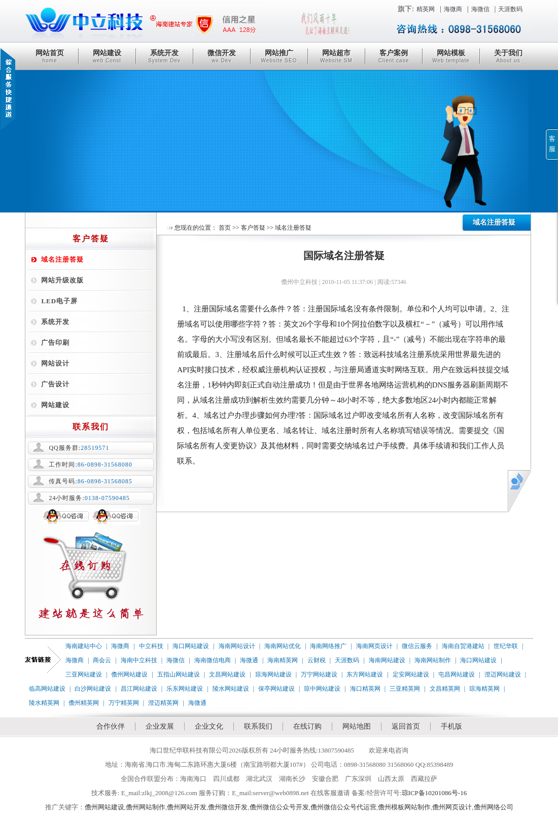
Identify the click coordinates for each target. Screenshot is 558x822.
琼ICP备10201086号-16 (434, 793)
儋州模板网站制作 (404, 807)
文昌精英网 (445, 688)
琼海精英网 (484, 688)
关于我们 (508, 56)
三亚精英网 (405, 688)
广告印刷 (55, 342)
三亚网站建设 (83, 674)
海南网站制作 (432, 660)
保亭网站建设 (276, 688)
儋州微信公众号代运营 (343, 807)
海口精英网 (365, 688)
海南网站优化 (282, 646)
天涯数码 (510, 9)
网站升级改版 (62, 280)
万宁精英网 (124, 702)
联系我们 (258, 726)
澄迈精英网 (163, 702)
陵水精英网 (44, 702)
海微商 (453, 9)
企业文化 (209, 726)
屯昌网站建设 (456, 674)
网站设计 (55, 363)
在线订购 (307, 726)
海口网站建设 (190, 646)
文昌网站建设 (227, 674)
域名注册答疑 (62, 259)
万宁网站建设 (319, 674)
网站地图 (356, 726)
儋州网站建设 (129, 674)
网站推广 (279, 56)
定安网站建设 (411, 674)
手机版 (451, 726)
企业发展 (160, 726)
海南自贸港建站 (463, 646)
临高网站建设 (47, 688)
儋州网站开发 (186, 807)
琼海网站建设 (273, 674)
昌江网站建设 (139, 688)
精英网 (425, 9)
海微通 (249, 660)
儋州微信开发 (228, 807)
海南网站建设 (387, 660)
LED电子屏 (59, 301)
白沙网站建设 (93, 688)
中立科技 (151, 646)
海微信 (480, 9)
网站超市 (336, 56)
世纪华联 (506, 646)
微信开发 (222, 56)
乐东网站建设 (184, 688)
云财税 (316, 660)
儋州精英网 (83, 702)
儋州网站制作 (145, 807)
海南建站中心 (83, 646)
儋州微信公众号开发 (279, 807)
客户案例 (394, 56)
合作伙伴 (110, 726)
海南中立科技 (139, 660)
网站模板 (451, 56)
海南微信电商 (212, 660)
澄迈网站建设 (502, 674)
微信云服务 (417, 646)
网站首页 (50, 56)
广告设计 (55, 384)
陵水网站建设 (231, 688)
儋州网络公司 (493, 807)
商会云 (102, 660)
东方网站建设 (364, 674)
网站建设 (107, 56)
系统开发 (164, 56)
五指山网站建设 (178, 674)
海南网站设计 (237, 646)
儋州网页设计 (452, 807)
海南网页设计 (374, 646)
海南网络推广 (328, 646)
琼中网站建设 (322, 688)
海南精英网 (282, 660)
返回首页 (406, 726)
